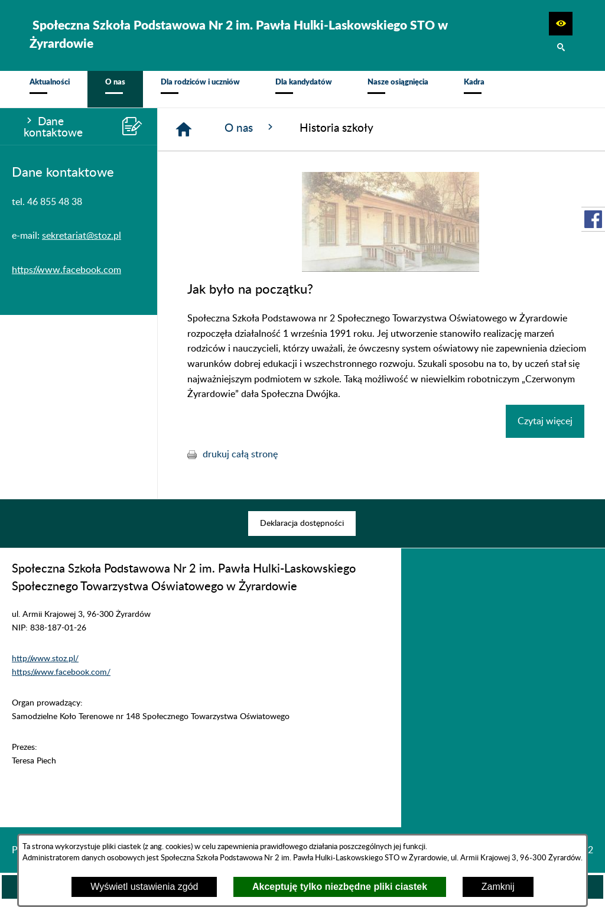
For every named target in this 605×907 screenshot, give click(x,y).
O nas (250, 134)
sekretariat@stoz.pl (81, 242)
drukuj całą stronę (240, 461)
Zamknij (498, 887)
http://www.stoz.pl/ (45, 665)
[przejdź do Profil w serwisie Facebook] (593, 219)
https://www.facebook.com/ (61, 678)
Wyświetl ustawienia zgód (144, 887)
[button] (561, 23)
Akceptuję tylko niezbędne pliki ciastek (339, 887)
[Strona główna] (184, 136)
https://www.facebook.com (66, 276)
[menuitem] (49, 92)
